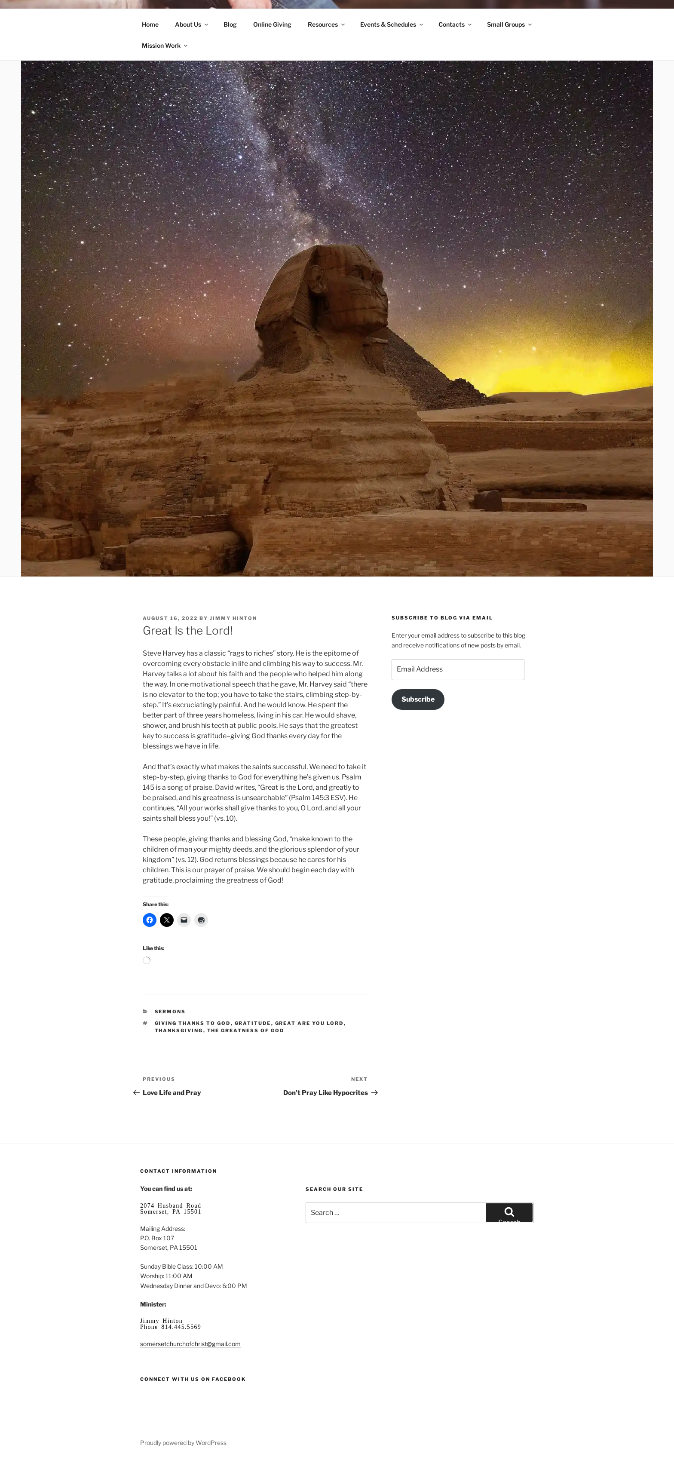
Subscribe (418, 699)
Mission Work (165, 45)
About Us (192, 24)
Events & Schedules (392, 24)
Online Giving (272, 24)
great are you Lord (309, 1023)
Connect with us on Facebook (193, 1379)
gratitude (253, 1023)
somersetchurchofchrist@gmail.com (190, 1343)
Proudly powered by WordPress (183, 1442)
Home (150, 24)
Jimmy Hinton (233, 618)
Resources (327, 24)
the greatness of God (246, 1030)
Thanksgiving (179, 1030)
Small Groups (510, 24)
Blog (230, 24)
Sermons (170, 1012)
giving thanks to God (193, 1023)
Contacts (455, 24)
